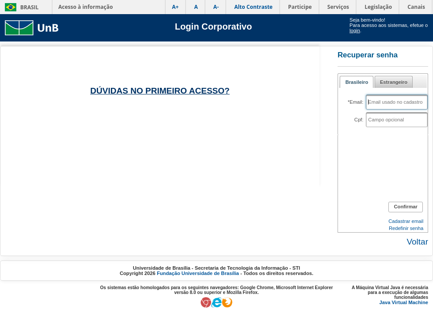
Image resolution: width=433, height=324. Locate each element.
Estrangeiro (393, 82)
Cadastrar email (405, 221)
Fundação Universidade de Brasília (198, 273)
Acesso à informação (85, 7)
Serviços (338, 7)
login (354, 30)
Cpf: (359, 119)
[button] (405, 207)
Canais (416, 7)
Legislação (378, 7)
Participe (300, 7)
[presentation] (389, 167)
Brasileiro (357, 82)
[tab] (356, 82)
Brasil (29, 7)
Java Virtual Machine (404, 302)
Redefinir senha (406, 228)
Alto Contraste (253, 7)
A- (216, 7)
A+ (175, 7)
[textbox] (397, 101)
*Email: (355, 102)
